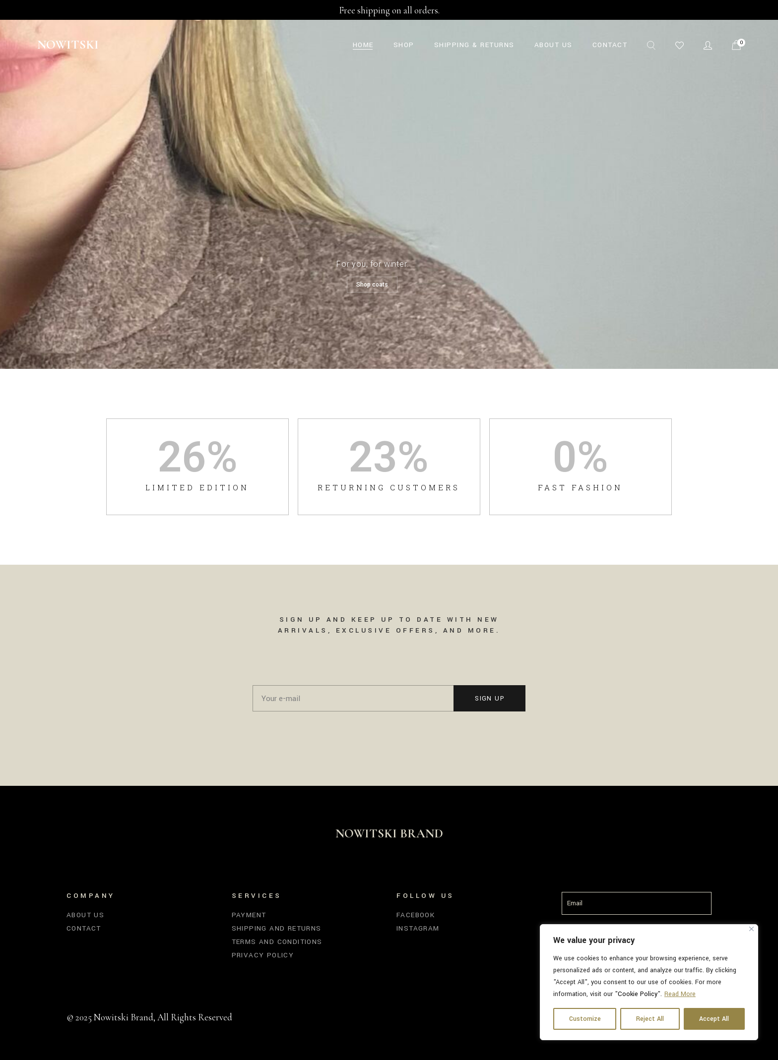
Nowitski (68, 44)
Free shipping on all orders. (389, 10)
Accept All (714, 1018)
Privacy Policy (263, 955)
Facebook (415, 915)
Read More (680, 994)
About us (85, 915)
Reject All (650, 1018)
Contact (83, 928)
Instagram (418, 928)
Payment (249, 915)
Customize (585, 1018)
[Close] (751, 929)
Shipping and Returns (277, 928)
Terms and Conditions (277, 941)
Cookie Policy (637, 994)
